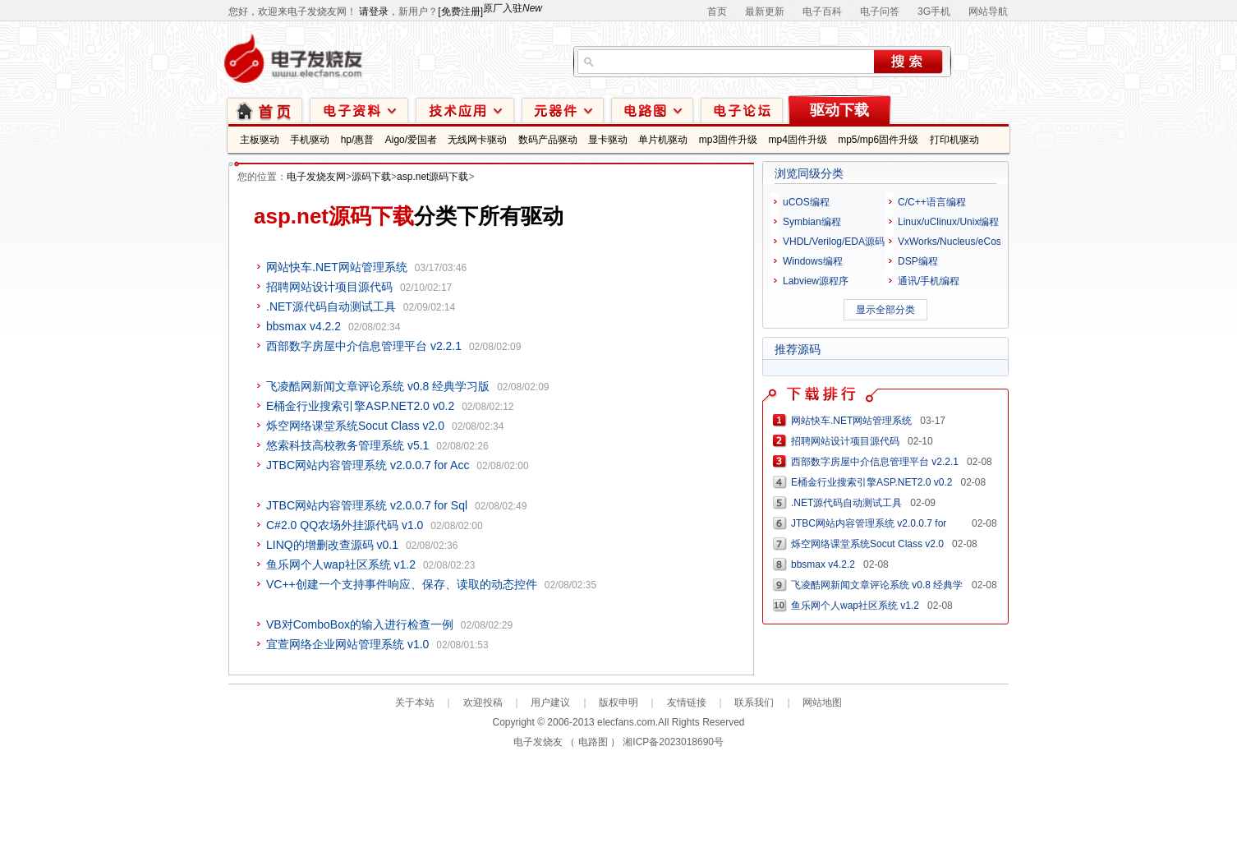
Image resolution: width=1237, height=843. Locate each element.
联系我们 (754, 702)
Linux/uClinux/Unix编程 (948, 222)
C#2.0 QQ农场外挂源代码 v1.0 (344, 525)
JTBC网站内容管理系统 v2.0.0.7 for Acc (367, 465)
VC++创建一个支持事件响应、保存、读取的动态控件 (401, 584)
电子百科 (822, 11)
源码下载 (371, 176)
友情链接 (686, 702)
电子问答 (879, 11)
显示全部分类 (885, 310)
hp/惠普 (358, 139)
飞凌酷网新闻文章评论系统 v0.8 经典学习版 (378, 386)
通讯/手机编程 (928, 281)
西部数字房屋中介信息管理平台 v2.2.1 (364, 345)
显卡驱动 (608, 139)
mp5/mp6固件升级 (878, 139)
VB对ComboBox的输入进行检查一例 (359, 624)
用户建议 (550, 702)
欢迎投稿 (483, 702)
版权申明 (618, 702)
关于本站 (415, 702)
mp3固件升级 (728, 139)
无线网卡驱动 (477, 139)
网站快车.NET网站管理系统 (336, 267)
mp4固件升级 (797, 139)
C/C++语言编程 (932, 202)
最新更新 (764, 11)
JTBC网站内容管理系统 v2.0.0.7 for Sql (366, 505)
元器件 (562, 109)
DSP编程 (918, 261)
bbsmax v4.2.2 (303, 326)
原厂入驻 (512, 8)
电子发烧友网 (316, 176)
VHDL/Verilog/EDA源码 (834, 241)
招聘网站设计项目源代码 (329, 286)
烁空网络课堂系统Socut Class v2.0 (355, 425)
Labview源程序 (815, 281)
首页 (717, 11)
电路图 (652, 109)
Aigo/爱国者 (411, 139)
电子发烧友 (538, 742)
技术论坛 (741, 109)
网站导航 (988, 11)
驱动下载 (839, 110)
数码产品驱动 (547, 139)
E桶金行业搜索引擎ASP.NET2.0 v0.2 (360, 405)
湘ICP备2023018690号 (673, 742)
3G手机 (933, 11)
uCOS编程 (806, 202)
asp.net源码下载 (432, 176)
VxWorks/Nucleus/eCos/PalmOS (969, 241)
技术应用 (465, 109)
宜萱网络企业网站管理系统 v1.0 (347, 644)
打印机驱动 (954, 139)
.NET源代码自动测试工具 (331, 306)
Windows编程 (813, 261)
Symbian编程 (812, 222)
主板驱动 (259, 139)
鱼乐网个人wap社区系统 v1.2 (341, 564)
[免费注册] (460, 11)
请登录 (374, 11)
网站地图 (822, 702)
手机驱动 (309, 139)
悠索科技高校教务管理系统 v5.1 (347, 445)
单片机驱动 (662, 139)
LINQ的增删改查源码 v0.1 (332, 544)
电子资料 (359, 109)
